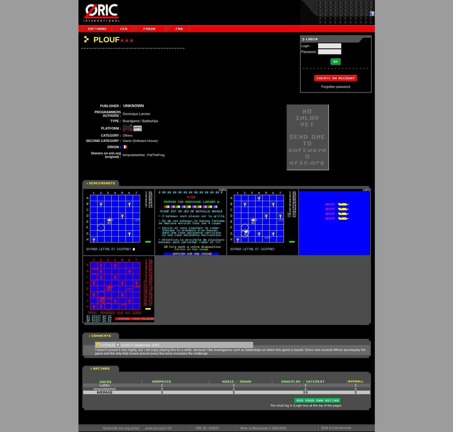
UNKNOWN (133, 105)
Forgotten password (335, 86)
